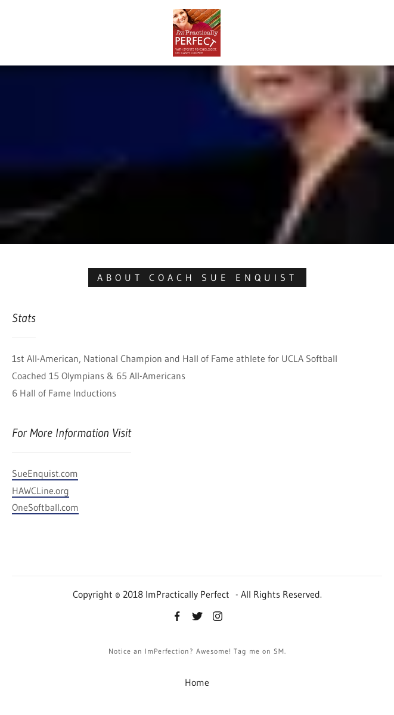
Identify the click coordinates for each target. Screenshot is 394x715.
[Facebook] (177, 617)
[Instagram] (217, 617)
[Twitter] (197, 617)
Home (197, 682)
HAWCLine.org (40, 491)
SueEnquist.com (45, 473)
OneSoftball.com (45, 507)
